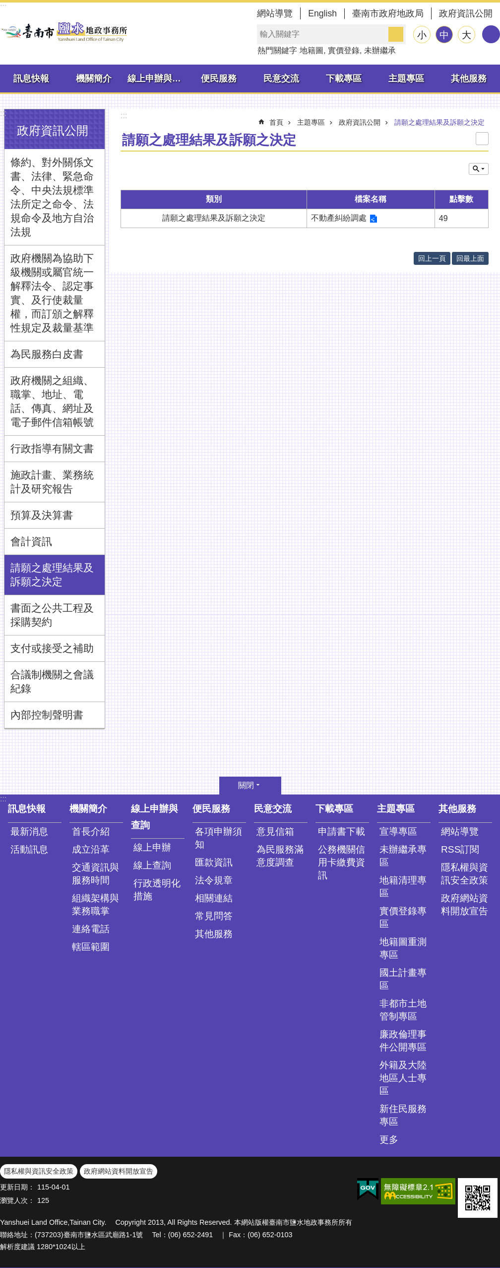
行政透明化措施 (157, 889)
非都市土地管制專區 (403, 1010)
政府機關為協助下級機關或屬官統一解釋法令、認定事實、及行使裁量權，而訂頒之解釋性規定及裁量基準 (52, 292)
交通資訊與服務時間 (95, 873)
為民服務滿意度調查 (280, 856)
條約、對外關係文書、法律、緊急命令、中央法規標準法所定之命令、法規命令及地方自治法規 (52, 197)
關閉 (246, 785)
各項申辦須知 (218, 838)
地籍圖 (311, 50)
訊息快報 (31, 78)
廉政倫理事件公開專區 (403, 1040)
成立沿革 (91, 849)
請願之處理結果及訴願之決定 (52, 574)
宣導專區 (398, 831)
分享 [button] (491, 34)
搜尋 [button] (395, 34)
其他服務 (469, 78)
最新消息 (29, 831)
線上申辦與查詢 (157, 78)
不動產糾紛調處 (339, 218)
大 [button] (466, 35)
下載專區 (344, 78)
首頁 (276, 122)
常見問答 (214, 916)
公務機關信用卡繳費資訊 (341, 862)
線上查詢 (152, 865)
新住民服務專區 (403, 1115)
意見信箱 (275, 831)
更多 (388, 1139)
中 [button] (444, 35)
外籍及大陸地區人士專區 (403, 1078)
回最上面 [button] (470, 258)
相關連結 (214, 898)
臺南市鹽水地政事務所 (64, 32)
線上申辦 (152, 847)
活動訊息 (29, 849)
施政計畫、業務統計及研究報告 (52, 481)
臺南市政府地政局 (388, 13)
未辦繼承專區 (403, 856)
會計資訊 (31, 541)
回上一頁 (432, 258)
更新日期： (17, 1187)
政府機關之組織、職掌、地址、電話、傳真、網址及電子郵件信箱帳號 (52, 401)
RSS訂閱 (460, 849)
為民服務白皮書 (46, 354)
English (322, 13)
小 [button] (422, 35)
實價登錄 (344, 50)
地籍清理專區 (403, 886)
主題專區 (406, 78)
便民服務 (219, 78)
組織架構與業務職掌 (95, 904)
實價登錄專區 (403, 917)
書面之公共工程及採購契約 (52, 615)
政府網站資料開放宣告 (464, 904)
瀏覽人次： (17, 1200)
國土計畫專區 (403, 979)
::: (3, 113)
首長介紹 (91, 831)
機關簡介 (94, 78)
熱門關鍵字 (277, 50)
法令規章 (214, 880)
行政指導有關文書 (52, 448)
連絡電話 (91, 929)
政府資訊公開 (466, 13)
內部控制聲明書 (46, 714)
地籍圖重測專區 (403, 948)
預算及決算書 (41, 515)
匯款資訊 (214, 862)
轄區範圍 (91, 947)
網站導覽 (275, 13)
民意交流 (281, 78)
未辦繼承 (380, 50)
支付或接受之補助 (52, 648)
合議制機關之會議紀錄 (52, 681)
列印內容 (482, 138)
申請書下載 (341, 831)
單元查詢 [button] (479, 169)
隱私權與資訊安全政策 (464, 873)
